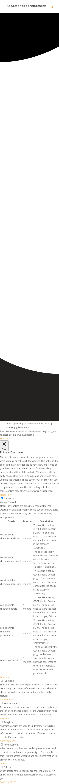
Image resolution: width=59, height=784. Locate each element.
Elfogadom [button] (5, 438)
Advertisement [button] (7, 740)
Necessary (9, 498)
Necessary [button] (5, 494)
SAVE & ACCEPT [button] (8, 782)
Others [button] (3, 763)
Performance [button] (6, 699)
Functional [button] (5, 676)
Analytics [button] (4, 718)
